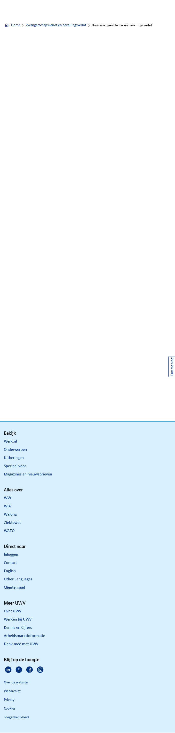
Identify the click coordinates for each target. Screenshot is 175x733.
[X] (19, 669)
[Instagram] (40, 669)
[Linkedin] (8, 669)
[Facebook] (29, 669)
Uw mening (172, 366)
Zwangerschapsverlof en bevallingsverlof (56, 25)
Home (12, 25)
